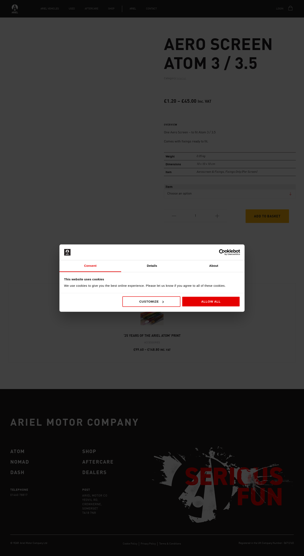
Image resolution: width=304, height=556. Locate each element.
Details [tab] (152, 266)
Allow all (211, 301)
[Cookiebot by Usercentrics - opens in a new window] (222, 252)
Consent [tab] (90, 266)
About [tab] (213, 266)
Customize (151, 301)
